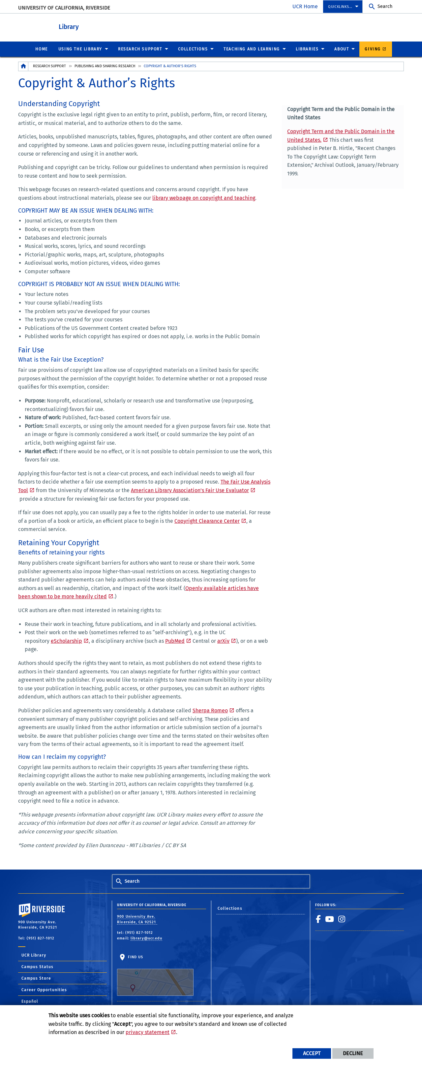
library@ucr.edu (147, 938)
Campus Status (37, 966)
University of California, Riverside (64, 8)
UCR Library (33, 955)
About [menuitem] (341, 48)
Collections (230, 908)
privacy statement (147, 1032)
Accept (311, 1053)
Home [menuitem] (41, 48)
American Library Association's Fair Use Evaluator (190, 490)
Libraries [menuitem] (307, 48)
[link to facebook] (318, 919)
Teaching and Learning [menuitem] (252, 48)
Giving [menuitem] (373, 48)
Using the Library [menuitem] (80, 48)
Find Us (155, 975)
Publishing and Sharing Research (105, 66)
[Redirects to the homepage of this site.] (23, 66)
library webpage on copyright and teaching (203, 197)
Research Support (49, 66)
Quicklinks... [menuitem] (340, 7)
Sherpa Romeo (210, 710)
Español (29, 1001)
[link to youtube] (329, 919)
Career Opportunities (44, 989)
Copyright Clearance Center (207, 521)
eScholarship (66, 640)
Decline (353, 1053)
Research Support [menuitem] (140, 48)
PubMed (175, 640)
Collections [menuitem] (193, 48)
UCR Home (305, 6)
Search (384, 6)
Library (92, 26)
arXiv (223, 640)
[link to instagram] (342, 919)
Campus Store (36, 978)
